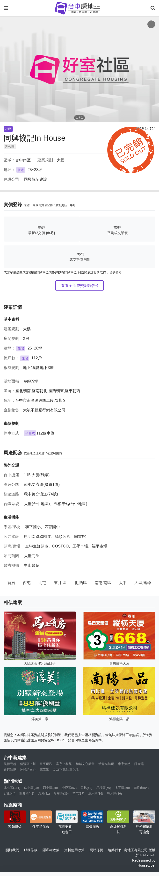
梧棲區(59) (103, 788)
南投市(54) (141, 788)
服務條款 (30, 850)
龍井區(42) (26, 793)
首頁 (11, 583)
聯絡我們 (115, 850)
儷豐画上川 (28, 764)
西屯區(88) (50, 788)
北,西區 (80, 583)
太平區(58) (122, 788)
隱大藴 (139, 764)
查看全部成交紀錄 (79, 285)
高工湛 (44, 769)
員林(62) (86, 788)
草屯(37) (78, 793)
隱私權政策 (51, 850)
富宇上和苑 (64, 764)
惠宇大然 (124, 764)
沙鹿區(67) (69, 788)
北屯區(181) (12, 788)
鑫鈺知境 (10, 769)
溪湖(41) (44, 793)
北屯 (42, 583)
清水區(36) (95, 793)
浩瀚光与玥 (106, 764)
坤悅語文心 (28, 769)
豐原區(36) (114, 793)
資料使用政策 (74, 850)
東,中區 (60, 583)
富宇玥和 (46, 764)
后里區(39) (61, 793)
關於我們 (12, 850)
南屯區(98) (31, 788)
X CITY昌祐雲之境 (66, 769)
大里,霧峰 (142, 583)
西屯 (27, 583)
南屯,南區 (103, 583)
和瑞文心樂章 (85, 764)
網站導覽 (96, 850)
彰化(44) (9, 793)
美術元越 (10, 764)
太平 (123, 583)
